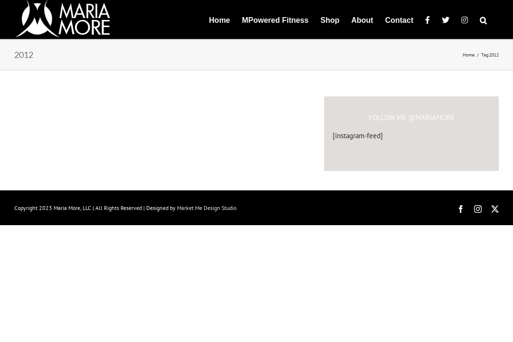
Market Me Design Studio (206, 207)
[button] (495, 19)
